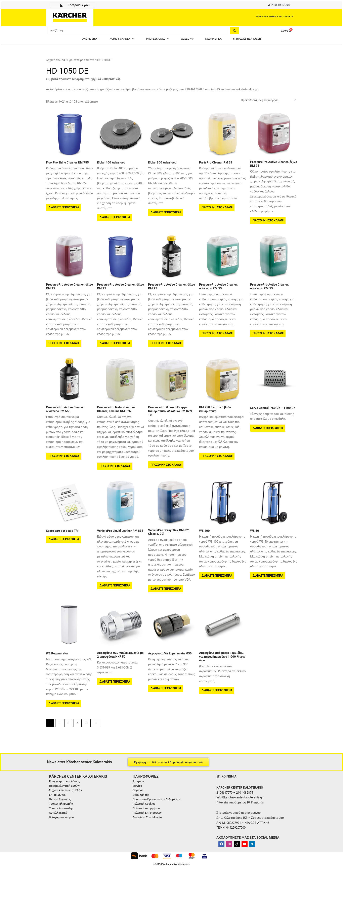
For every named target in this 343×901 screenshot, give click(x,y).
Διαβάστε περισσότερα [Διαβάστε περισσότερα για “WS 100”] (217, 585)
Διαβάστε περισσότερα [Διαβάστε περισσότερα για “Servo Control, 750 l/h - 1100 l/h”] (268, 435)
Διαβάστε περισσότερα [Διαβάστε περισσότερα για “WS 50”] (268, 585)
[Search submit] (234, 31)
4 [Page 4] (77, 736)
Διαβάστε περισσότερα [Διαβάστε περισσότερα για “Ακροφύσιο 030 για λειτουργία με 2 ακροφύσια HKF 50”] (115, 693)
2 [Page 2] (59, 736)
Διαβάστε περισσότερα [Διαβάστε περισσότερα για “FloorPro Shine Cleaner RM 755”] (64, 210)
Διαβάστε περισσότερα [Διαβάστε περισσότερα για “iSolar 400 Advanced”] (115, 220)
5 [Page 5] (86, 736)
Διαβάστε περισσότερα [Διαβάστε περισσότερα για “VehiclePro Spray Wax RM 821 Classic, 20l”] (166, 598)
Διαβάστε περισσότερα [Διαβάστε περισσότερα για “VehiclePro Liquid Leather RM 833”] (115, 595)
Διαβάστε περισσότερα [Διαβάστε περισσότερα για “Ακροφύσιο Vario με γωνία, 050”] (166, 700)
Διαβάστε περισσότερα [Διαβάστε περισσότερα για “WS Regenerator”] (64, 715)
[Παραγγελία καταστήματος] (265, 101)
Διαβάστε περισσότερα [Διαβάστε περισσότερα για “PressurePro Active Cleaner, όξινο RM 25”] (115, 348)
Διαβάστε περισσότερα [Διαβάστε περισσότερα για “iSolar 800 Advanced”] (166, 215)
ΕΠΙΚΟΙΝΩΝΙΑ (227, 789)
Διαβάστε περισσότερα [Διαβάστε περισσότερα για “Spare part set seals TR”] (64, 548)
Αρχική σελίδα (55, 61)
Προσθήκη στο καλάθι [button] (217, 210)
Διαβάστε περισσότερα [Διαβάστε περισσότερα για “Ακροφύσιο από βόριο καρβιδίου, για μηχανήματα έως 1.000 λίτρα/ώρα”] (217, 702)
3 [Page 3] (68, 736)
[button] (115, 40)
